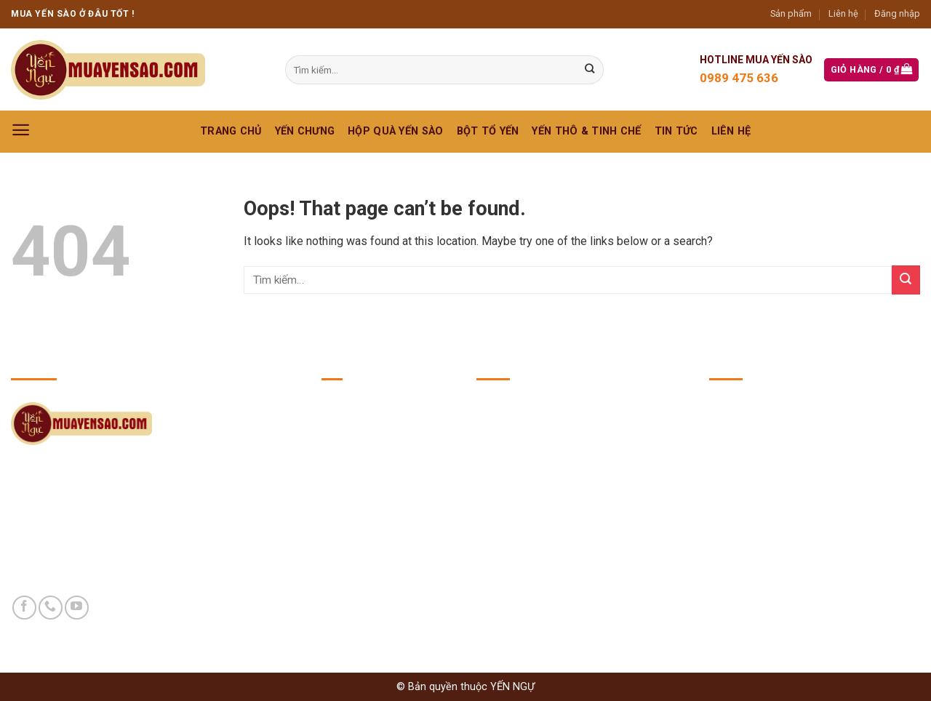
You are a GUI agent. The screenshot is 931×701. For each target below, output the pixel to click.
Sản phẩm (791, 13)
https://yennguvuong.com (813, 497)
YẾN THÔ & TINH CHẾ (586, 131)
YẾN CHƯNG (305, 131)
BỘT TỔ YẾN (488, 131)
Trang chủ (231, 131)
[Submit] (906, 279)
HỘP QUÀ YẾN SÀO (395, 131)
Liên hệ (843, 13)
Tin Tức (676, 131)
